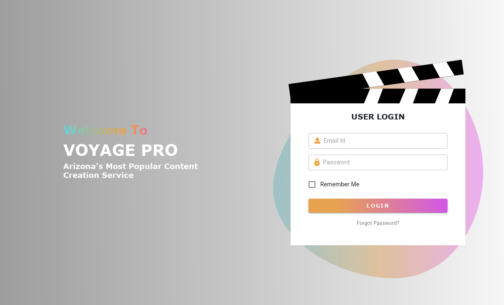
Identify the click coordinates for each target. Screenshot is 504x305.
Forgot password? (378, 223)
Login (378, 206)
